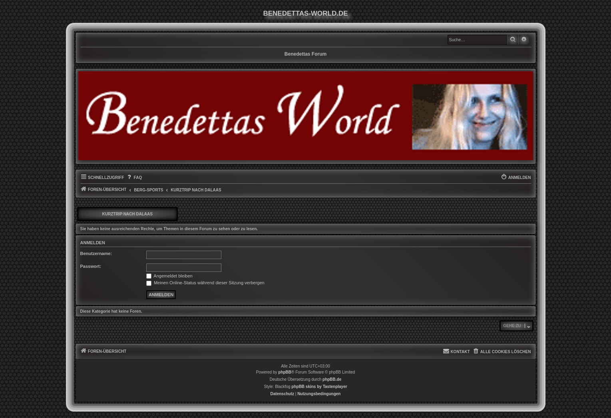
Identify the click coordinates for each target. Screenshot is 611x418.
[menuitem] (134, 178)
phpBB (284, 372)
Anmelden (92, 242)
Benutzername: (96, 253)
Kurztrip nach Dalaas (127, 214)
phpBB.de (331, 379)
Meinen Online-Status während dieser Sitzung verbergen (205, 282)
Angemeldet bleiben (169, 275)
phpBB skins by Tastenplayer (319, 386)
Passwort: (91, 266)
